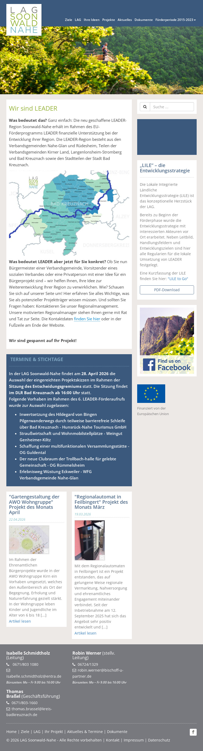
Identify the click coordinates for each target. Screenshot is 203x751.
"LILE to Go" (178, 278)
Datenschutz (159, 740)
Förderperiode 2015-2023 (175, 19)
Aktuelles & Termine (85, 731)
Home (11, 731)
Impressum (134, 740)
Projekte (108, 19)
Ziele (68, 19)
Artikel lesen (20, 621)
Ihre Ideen (92, 19)
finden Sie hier (87, 318)
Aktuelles (125, 19)
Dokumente (144, 19)
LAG (78, 19)
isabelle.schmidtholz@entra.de (33, 676)
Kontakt (112, 740)
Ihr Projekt (54, 731)
